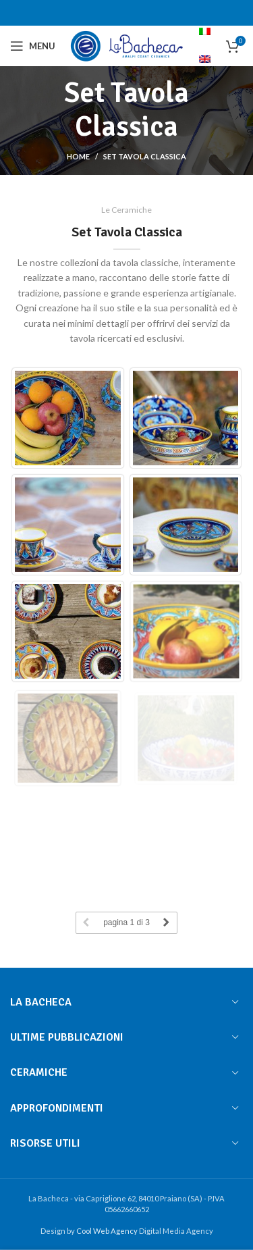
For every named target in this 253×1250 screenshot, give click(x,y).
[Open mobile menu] (32, 45)
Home (78, 156)
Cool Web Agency (107, 1230)
